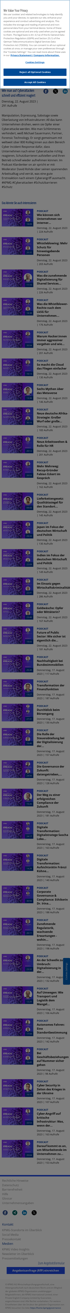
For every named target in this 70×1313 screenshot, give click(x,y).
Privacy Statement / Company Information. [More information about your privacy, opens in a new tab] (35, 54)
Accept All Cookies (34, 81)
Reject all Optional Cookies (35, 71)
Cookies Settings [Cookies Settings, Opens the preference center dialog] (34, 61)
